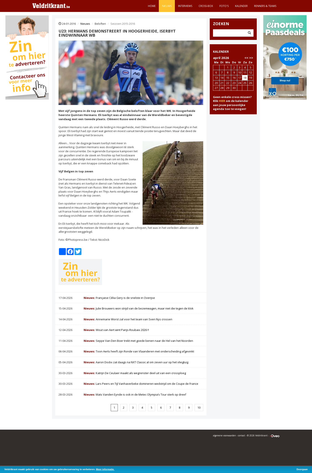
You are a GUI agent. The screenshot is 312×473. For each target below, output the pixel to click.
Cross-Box (206, 6)
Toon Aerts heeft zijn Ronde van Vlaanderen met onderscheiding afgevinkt (139, 351)
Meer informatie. (105, 469)
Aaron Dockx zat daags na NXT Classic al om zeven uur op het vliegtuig (136, 362)
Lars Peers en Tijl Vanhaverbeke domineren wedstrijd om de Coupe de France (141, 384)
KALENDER (221, 51)
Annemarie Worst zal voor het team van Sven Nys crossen (128, 319)
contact (241, 435)
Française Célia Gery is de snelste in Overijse (119, 298)
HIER (222, 101)
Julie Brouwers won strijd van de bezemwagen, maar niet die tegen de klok (138, 308)
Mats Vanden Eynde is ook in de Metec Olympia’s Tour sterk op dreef (135, 394)
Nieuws (167, 6)
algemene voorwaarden (224, 435)
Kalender (241, 6)
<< (246, 58)
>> (251, 58)
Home (152, 6)
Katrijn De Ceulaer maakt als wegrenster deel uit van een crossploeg (135, 373)
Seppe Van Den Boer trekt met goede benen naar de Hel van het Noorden (138, 341)
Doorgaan (302, 469)
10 (198, 407)
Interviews (185, 6)
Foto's (224, 6)
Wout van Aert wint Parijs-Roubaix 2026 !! (116, 330)
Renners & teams (265, 6)
